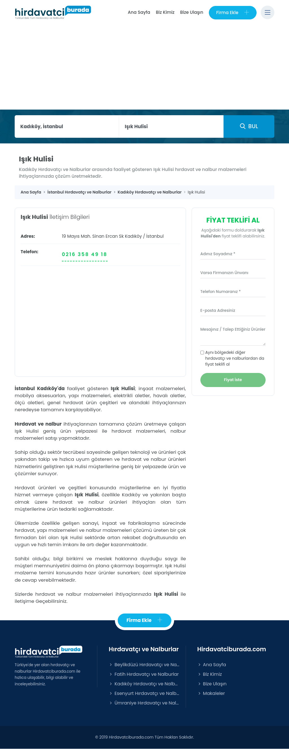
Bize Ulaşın (191, 12)
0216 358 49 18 (84, 254)
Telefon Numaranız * (220, 291)
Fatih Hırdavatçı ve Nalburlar (144, 674)
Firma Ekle (232, 12)
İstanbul (155, 236)
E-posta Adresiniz (217, 310)
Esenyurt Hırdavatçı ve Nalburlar (144, 693)
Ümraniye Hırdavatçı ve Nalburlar (144, 703)
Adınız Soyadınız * (217, 254)
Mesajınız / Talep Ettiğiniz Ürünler (233, 329)
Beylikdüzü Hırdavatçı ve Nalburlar (144, 664)
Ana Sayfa (139, 12)
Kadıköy (133, 236)
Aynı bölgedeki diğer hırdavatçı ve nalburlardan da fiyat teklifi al (234, 358)
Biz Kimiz (165, 12)
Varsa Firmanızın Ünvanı (224, 272)
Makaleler (211, 693)
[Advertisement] (144, 67)
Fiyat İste (233, 380)
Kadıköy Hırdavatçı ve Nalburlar (144, 684)
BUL (249, 126)
